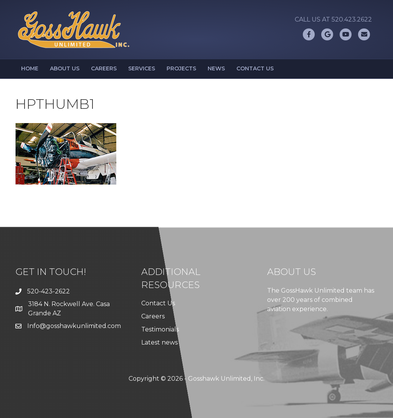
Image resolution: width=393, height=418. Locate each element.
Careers (104, 68)
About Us (64, 68)
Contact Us (255, 68)
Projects (181, 68)
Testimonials (160, 329)
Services (141, 68)
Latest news (159, 342)
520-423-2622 (48, 291)
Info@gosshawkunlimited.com (74, 326)
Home (29, 68)
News (216, 68)
